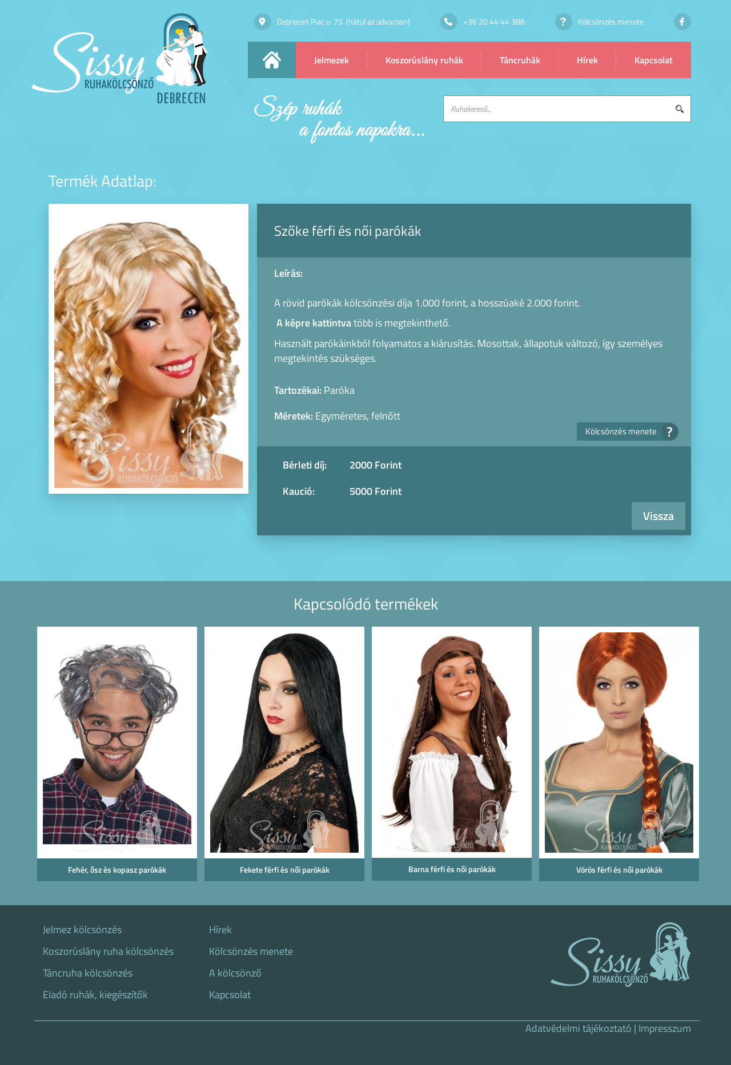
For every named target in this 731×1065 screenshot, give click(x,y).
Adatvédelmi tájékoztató (578, 1028)
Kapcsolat (653, 60)
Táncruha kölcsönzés (87, 973)
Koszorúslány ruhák (424, 60)
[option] (115, 757)
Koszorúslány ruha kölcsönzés (108, 951)
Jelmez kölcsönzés (82, 929)
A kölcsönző (235, 973)
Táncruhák (520, 60)
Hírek (587, 60)
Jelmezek (331, 60)
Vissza (658, 516)
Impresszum (664, 1028)
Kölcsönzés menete (628, 431)
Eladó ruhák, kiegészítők (95, 994)
